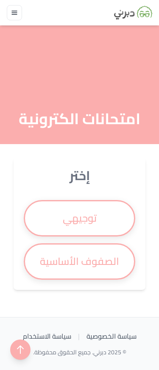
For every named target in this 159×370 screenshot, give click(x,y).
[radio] (79, 218)
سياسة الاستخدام (47, 336)
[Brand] (133, 12)
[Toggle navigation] (14, 12)
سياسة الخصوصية (111, 336)
